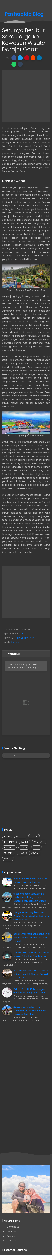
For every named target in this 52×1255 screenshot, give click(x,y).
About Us (12, 1231)
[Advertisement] (26, 96)
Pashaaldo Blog (24, 14)
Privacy (11, 1236)
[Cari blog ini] (26, 755)
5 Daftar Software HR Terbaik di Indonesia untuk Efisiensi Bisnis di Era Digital (30, 974)
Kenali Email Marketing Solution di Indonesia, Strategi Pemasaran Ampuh (31, 937)
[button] (13, 57)
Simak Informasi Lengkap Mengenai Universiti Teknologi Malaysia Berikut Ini (29, 1010)
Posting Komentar (24, 638)
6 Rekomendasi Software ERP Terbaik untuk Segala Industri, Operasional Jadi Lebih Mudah (29, 897)
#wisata (15, 642)
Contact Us (13, 1226)
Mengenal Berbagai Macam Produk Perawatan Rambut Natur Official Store (31, 916)
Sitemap (11, 1240)
